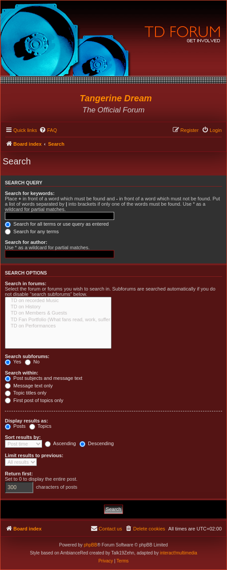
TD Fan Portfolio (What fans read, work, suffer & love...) (58, 320)
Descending (97, 443)
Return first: (19, 473)
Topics (40, 426)
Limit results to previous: (34, 455)
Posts (15, 426)
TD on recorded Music (58, 301)
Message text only (29, 385)
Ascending (60, 443)
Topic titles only (25, 392)
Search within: (21, 372)
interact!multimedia (178, 552)
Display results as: (26, 420)
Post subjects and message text (43, 378)
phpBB (90, 544)
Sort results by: (23, 437)
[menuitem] (48, 130)
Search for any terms (32, 231)
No (32, 361)
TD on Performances (58, 326)
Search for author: (26, 242)
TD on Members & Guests (58, 313)
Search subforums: (27, 356)
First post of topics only (34, 400)
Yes (13, 361)
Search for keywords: (30, 193)
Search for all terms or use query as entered (57, 224)
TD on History (58, 307)
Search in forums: (26, 283)
